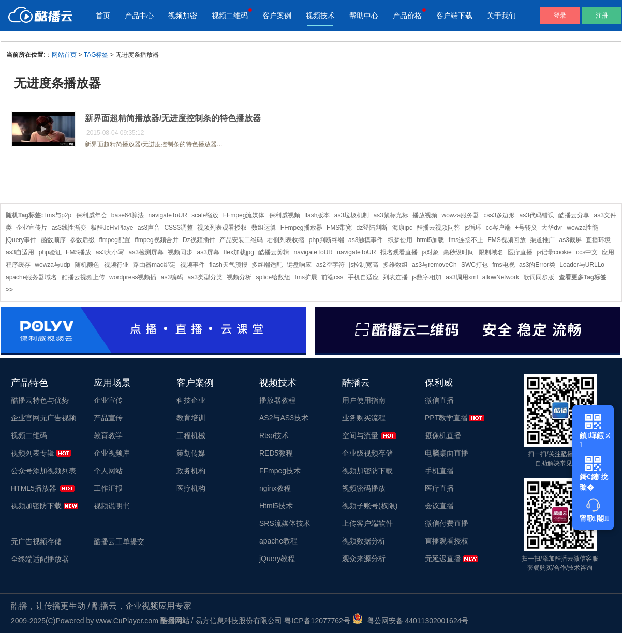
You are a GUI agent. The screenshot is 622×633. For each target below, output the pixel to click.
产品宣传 (108, 418)
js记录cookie (554, 252)
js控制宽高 (364, 264)
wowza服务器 (460, 215)
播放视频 (424, 215)
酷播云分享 (573, 215)
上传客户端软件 (367, 523)
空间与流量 (360, 435)
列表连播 (395, 277)
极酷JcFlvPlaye (112, 227)
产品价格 (407, 15)
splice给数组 (273, 277)
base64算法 (127, 215)
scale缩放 (204, 215)
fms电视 (503, 264)
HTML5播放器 (33, 488)
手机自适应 (363, 277)
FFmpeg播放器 (301, 227)
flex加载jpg (239, 252)
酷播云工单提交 (119, 541)
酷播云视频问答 (438, 227)
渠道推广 (542, 240)
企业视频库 (112, 453)
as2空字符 (330, 264)
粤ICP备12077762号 (317, 620)
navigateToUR (168, 215)
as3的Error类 (537, 264)
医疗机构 (190, 488)
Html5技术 (276, 506)
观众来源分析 (364, 558)
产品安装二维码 (241, 240)
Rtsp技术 (274, 435)
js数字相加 (426, 277)
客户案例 (276, 15)
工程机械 (190, 435)
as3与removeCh (434, 264)
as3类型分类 (204, 277)
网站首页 (64, 54)
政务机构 (190, 470)
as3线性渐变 (69, 227)
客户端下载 (454, 15)
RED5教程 (276, 453)
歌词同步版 (538, 277)
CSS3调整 (178, 227)
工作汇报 (108, 488)
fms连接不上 (466, 240)
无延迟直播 (443, 558)
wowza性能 (582, 227)
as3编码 (172, 277)
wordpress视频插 (132, 277)
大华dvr (551, 227)
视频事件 (192, 264)
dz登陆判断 (372, 227)
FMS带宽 (339, 227)
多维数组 (395, 264)
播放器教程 (277, 400)
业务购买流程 (364, 418)
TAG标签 (96, 54)
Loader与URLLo (581, 264)
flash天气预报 (228, 264)
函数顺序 (53, 240)
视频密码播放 (364, 488)
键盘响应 (299, 264)
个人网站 (108, 470)
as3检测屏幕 (145, 252)
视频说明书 (112, 506)
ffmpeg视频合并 (156, 240)
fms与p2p (58, 215)
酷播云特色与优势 (40, 400)
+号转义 (526, 227)
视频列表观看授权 (222, 227)
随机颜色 (87, 264)
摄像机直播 (443, 435)
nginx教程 (275, 488)
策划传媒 (190, 453)
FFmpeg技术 (280, 470)
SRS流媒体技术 (284, 523)
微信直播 (439, 400)
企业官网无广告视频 (43, 418)
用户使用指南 (364, 400)
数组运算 (263, 227)
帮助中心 (363, 15)
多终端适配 (267, 264)
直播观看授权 (446, 541)
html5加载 (430, 240)
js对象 (430, 252)
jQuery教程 (277, 558)
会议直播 (439, 506)
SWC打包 (474, 264)
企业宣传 (108, 400)
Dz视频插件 (199, 240)
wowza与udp (52, 264)
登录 (560, 15)
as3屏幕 (208, 252)
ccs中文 (587, 252)
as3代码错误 (537, 215)
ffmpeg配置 (114, 240)
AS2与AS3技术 (283, 418)
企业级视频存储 (367, 453)
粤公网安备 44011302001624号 (410, 620)
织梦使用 (400, 240)
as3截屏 (570, 240)
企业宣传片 (31, 227)
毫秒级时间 (458, 252)
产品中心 (139, 15)
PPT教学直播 (446, 418)
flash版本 (317, 215)
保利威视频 (284, 215)
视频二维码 (230, 15)
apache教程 (278, 541)
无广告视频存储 (36, 541)
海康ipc (402, 227)
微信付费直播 (446, 523)
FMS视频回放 (507, 240)
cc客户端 (498, 227)
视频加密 (182, 15)
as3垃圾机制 (351, 215)
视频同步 (180, 252)
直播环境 (598, 240)
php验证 (50, 252)
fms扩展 (306, 277)
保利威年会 (91, 215)
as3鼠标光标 (390, 215)
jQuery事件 (21, 240)
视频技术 (320, 15)
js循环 (473, 227)
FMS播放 (78, 252)
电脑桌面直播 (446, 453)
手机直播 (439, 470)
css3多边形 (499, 215)
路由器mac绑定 (154, 264)
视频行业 (116, 264)
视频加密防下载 (36, 506)
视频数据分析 (364, 541)
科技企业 (190, 400)
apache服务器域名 (31, 277)
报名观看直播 (399, 252)
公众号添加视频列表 (43, 470)
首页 (103, 15)
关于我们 (501, 15)
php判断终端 (326, 240)
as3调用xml (462, 277)
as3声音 (149, 227)
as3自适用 (20, 252)
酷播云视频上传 (83, 277)
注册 (602, 15)
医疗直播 (520, 252)
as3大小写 (110, 252)
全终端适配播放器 (40, 559)
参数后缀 (82, 240)
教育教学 (108, 435)
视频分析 (239, 277)
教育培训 (190, 418)
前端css (332, 277)
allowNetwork (500, 277)
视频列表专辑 (32, 453)
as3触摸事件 (365, 240)
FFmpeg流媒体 (244, 215)
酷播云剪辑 (273, 252)
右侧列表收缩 (285, 240)
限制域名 (491, 252)
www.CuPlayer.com (127, 620)
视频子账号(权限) (369, 506)
